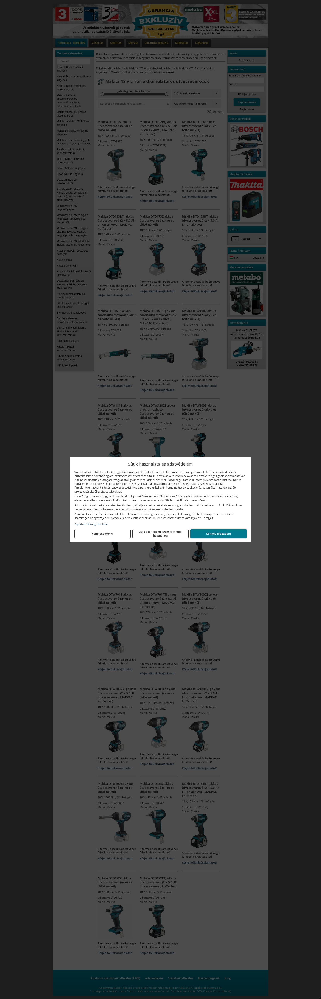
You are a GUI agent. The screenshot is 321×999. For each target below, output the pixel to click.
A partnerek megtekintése (91, 524)
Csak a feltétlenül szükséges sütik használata (160, 534)
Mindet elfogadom (218, 534)
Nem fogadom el (102, 534)
